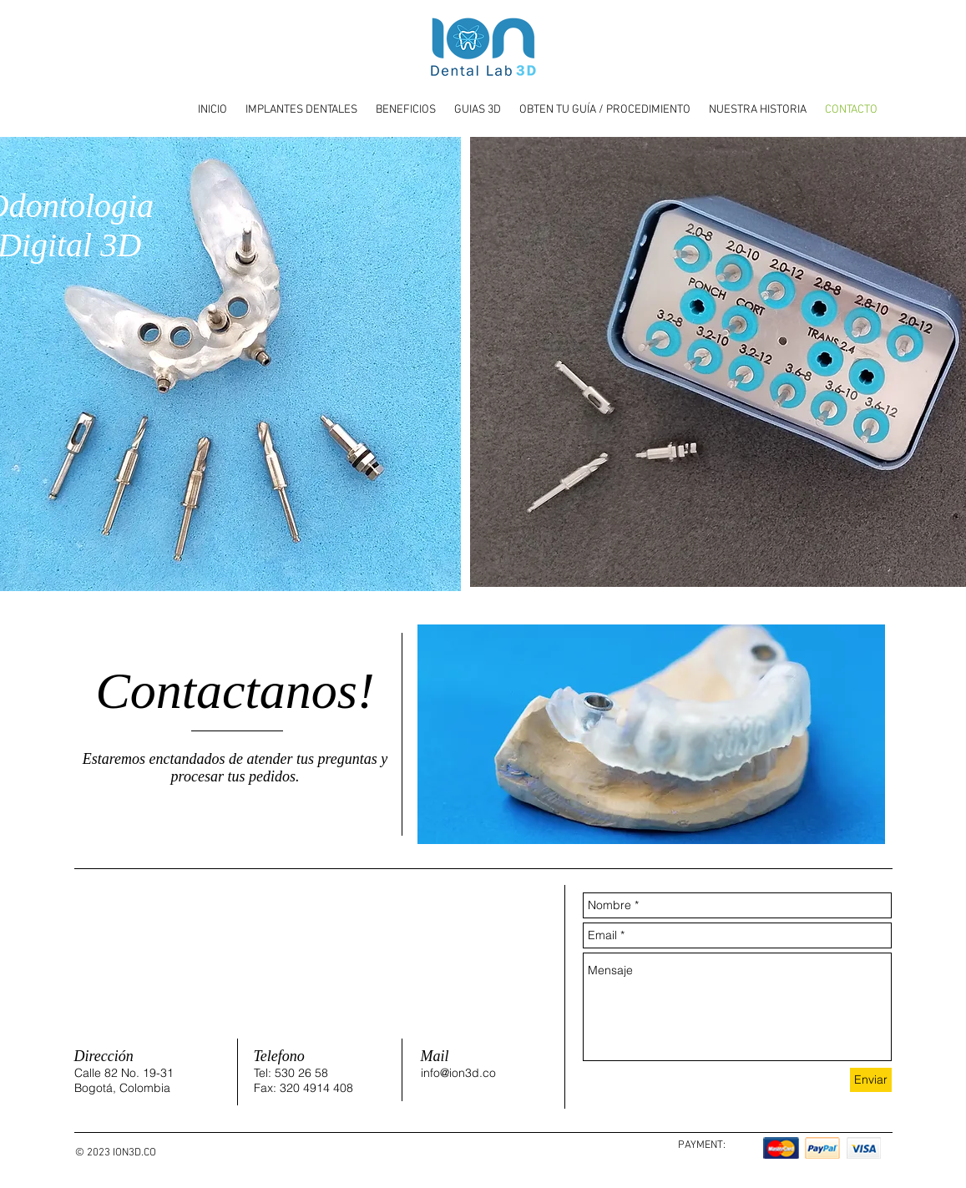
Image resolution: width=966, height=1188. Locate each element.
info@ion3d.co (458, 1072)
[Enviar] (871, 1080)
